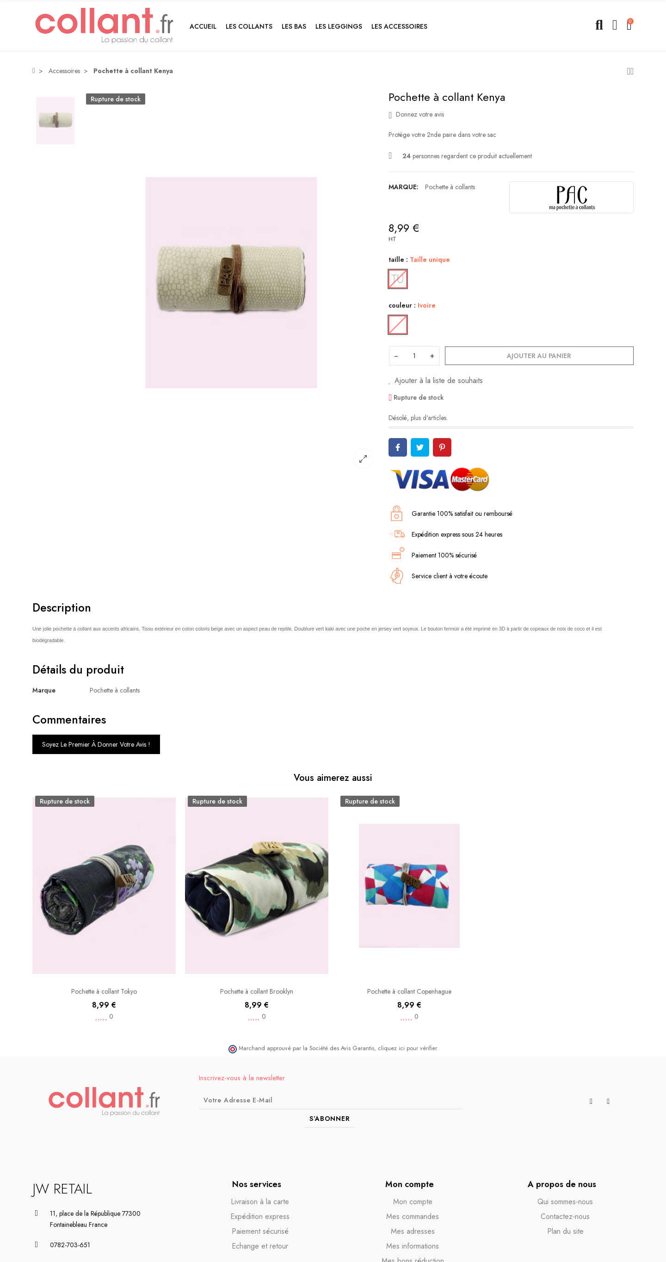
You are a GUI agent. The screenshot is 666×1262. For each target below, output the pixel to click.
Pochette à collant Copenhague (409, 991)
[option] (231, 283)
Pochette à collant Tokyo (104, 991)
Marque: (403, 187)
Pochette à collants (450, 187)
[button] (249, 25)
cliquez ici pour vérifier (407, 1048)
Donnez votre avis (416, 115)
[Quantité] (414, 355)
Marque (44, 690)
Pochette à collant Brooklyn (256, 991)
